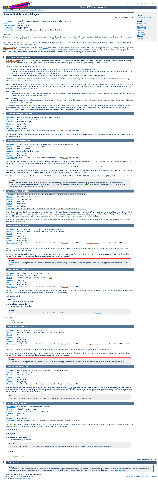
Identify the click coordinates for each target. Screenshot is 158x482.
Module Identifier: (10, 25)
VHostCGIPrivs (141, 28)
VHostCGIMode (141, 27)
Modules (130, 4)
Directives (137, 4)
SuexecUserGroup (17, 322)
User (48, 411)
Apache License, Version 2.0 (24, 478)
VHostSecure (141, 34)
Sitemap (154, 4)
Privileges (72, 388)
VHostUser (140, 36)
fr (133, 17)
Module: (10, 128)
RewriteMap (89, 184)
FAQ (142, 4)
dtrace (72, 134)
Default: (9, 121)
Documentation (23, 10)
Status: (6, 23)
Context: (10, 124)
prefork (65, 131)
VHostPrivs (140, 32)
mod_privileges (20, 42)
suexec (45, 48)
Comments (141, 38)
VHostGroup (140, 30)
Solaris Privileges (80, 37)
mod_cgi (49, 214)
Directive (28, 113)
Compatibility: (9, 30)
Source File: (8, 28)
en (129, 17)
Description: (8, 21)
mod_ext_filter (95, 214)
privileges (56, 134)
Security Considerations (145, 17)
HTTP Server (13, 10)
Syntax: (9, 119)
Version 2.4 (33, 10)
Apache (5, 10)
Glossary (147, 4)
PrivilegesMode (141, 25)
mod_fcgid (66, 216)
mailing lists (121, 470)
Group (51, 278)
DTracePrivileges (142, 23)
